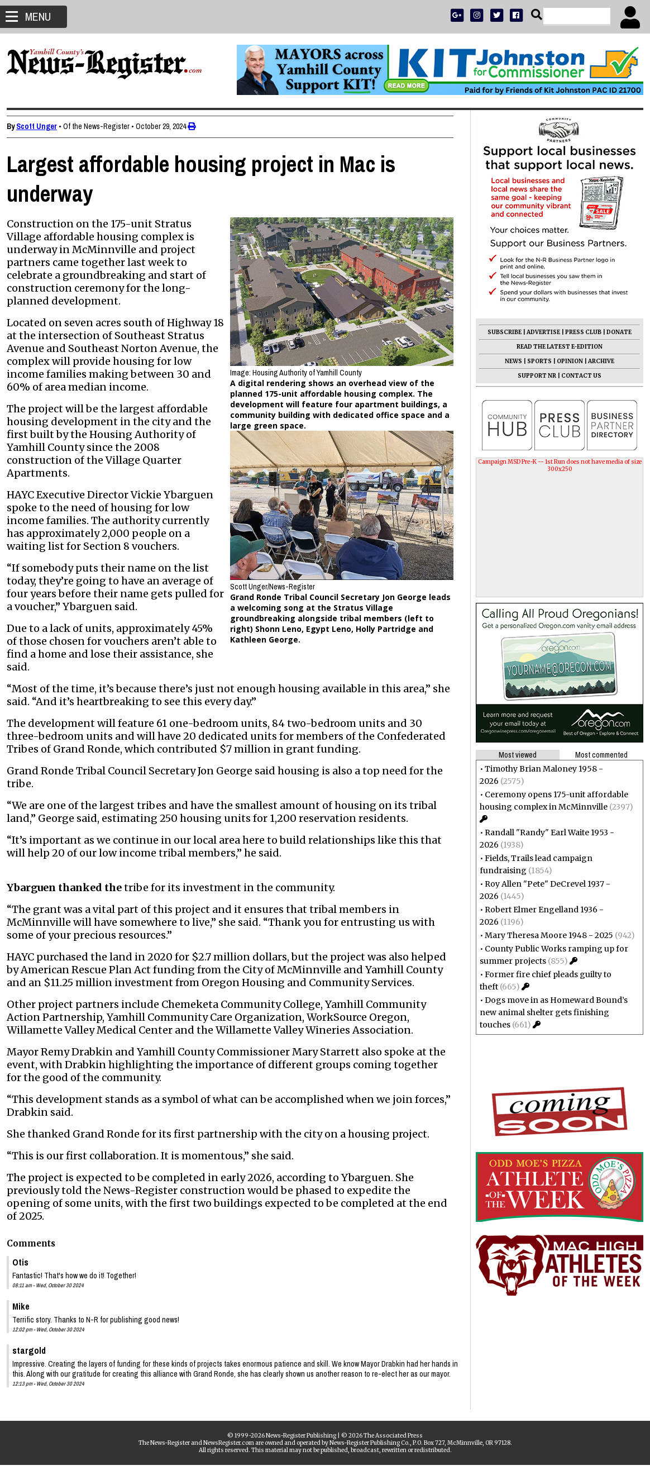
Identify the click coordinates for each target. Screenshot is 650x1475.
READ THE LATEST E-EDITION (555, 346)
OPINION (565, 361)
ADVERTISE (539, 332)
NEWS (509, 361)
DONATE (614, 332)
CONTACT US (577, 375)
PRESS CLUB (579, 332)
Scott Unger (41, 126)
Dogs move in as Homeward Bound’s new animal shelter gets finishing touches (549, 1012)
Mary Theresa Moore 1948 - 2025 (544, 935)
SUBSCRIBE (500, 332)
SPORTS (535, 361)
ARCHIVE (597, 361)
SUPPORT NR (532, 375)
